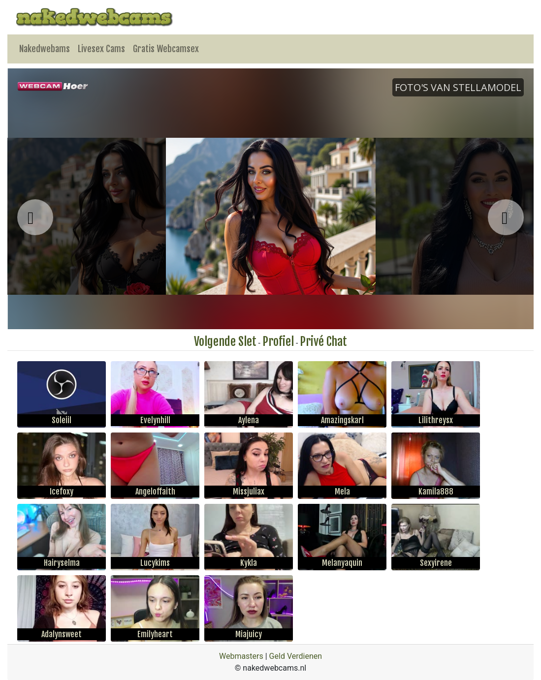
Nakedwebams (44, 48)
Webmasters (241, 656)
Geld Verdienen (295, 656)
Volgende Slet (225, 341)
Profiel (278, 341)
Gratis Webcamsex (166, 48)
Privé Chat (323, 341)
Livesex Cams (101, 48)
